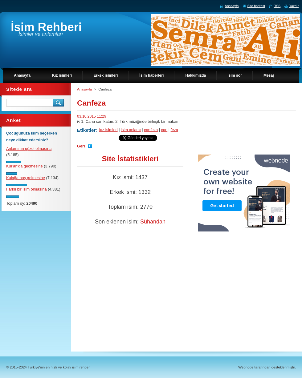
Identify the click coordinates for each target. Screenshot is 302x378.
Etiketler (86, 130)
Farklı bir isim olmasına (26, 189)
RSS (277, 6)
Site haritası (256, 6)
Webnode (245, 367)
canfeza (151, 129)
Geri (81, 146)
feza (174, 129)
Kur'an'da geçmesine (24, 166)
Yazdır (294, 6)
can (164, 129)
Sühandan (152, 222)
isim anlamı (131, 129)
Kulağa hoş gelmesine (25, 177)
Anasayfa (84, 89)
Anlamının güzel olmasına (28, 148)
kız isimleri (108, 129)
